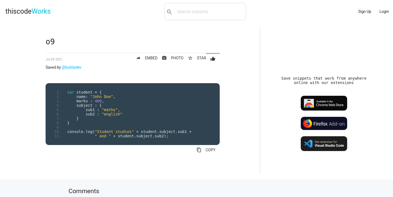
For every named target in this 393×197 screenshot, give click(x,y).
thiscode (28, 11)
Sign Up (364, 11)
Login (384, 11)
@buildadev (71, 67)
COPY (205, 150)
